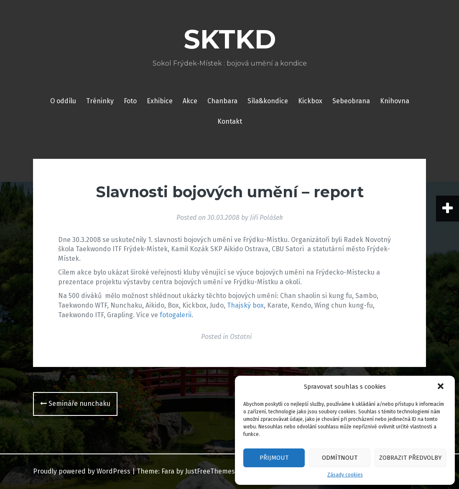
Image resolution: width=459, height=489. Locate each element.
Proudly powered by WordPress (81, 471)
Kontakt (229, 121)
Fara (167, 471)
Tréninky (100, 101)
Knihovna (394, 101)
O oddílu (63, 101)
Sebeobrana (351, 101)
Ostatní (241, 337)
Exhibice (160, 101)
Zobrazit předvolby (410, 457)
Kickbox (310, 101)
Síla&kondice (267, 101)
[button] (441, 387)
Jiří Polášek (266, 218)
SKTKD (230, 39)
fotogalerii (175, 315)
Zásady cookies (345, 475)
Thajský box (245, 305)
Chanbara (222, 101)
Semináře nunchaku (75, 404)
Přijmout (274, 457)
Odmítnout (339, 457)
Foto (130, 101)
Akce (190, 101)
